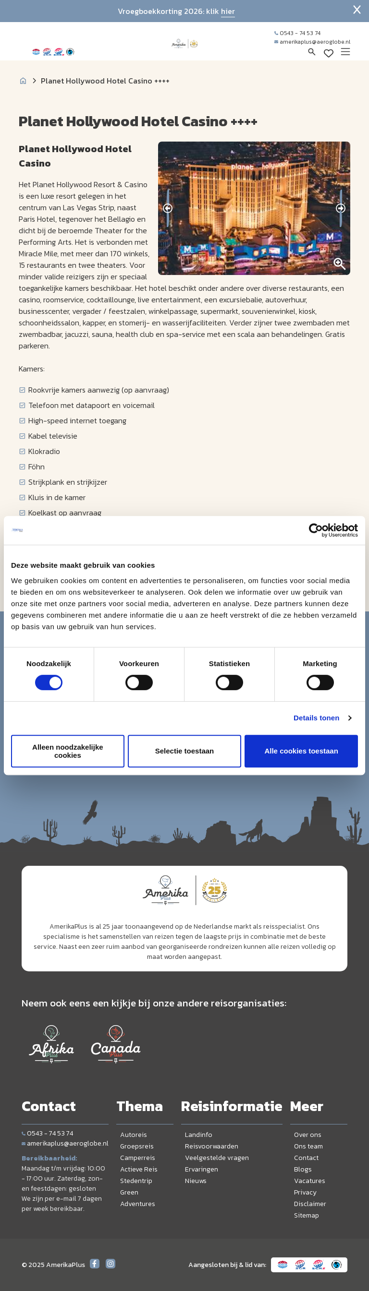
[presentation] (167, 208)
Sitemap (306, 1215)
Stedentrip (136, 1181)
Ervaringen (201, 1169)
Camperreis (137, 1158)
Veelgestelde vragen (217, 1158)
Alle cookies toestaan (301, 751)
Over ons (307, 1135)
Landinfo (198, 1135)
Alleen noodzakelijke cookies (67, 751)
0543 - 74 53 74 (297, 33)
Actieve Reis (139, 1169)
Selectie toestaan (184, 751)
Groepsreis (137, 1146)
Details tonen (316, 718)
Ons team (308, 1146)
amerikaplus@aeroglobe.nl (312, 41)
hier (228, 11)
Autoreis (133, 1135)
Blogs (303, 1169)
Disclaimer (310, 1204)
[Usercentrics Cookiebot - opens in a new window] (316, 530)
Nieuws (196, 1181)
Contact (306, 1158)
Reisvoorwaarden (211, 1146)
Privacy (305, 1192)
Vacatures (309, 1181)
